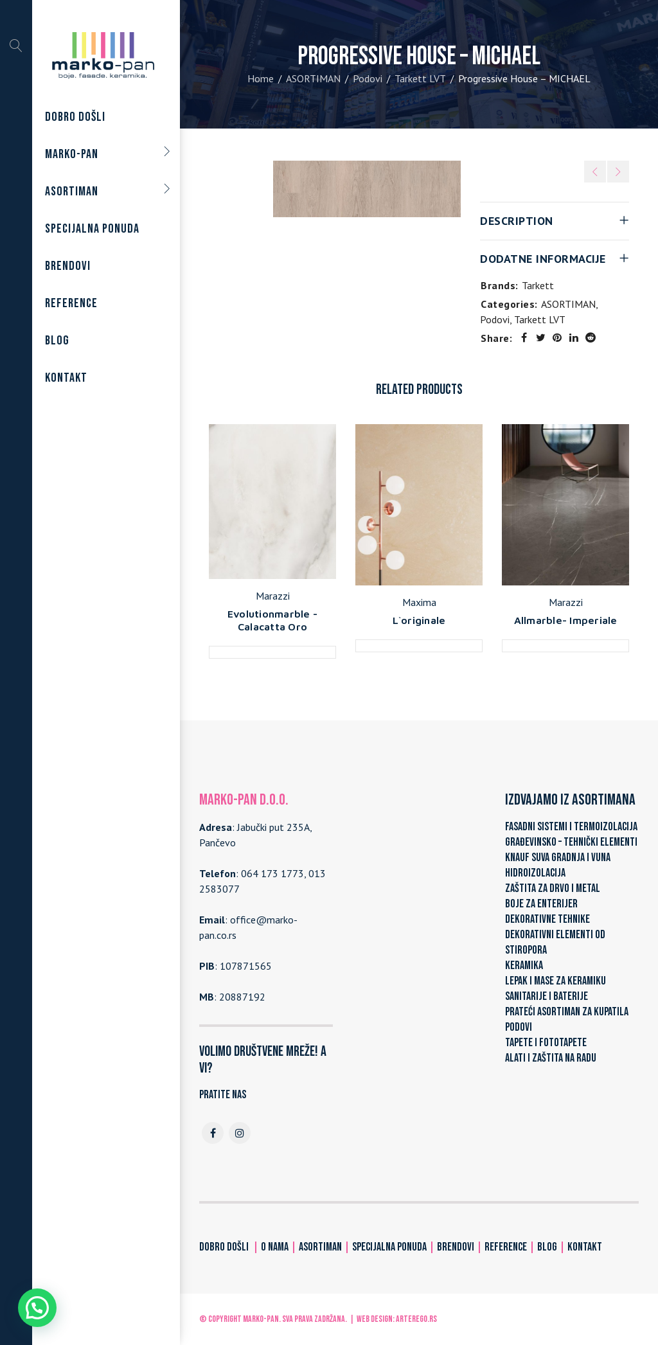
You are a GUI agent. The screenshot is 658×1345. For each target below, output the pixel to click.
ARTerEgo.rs (416, 1319)
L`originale (419, 620)
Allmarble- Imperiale (566, 620)
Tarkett (538, 285)
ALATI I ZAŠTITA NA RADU (550, 1058)
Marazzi (273, 595)
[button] (37, 1307)
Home (260, 78)
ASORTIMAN (313, 78)
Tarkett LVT (420, 78)
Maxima (419, 602)
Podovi (367, 78)
